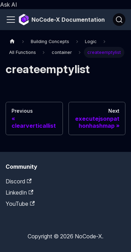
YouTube (20, 203)
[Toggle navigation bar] (11, 19)
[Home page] (12, 41)
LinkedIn (19, 192)
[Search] (119, 19)
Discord (18, 181)
